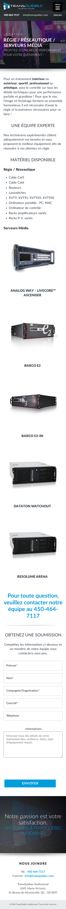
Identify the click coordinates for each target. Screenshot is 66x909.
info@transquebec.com (35, 15)
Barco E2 (32, 365)
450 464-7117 (11, 15)
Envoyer (30, 783)
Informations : (34, 729)
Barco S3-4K (32, 436)
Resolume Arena (32, 576)
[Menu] (57, 7)
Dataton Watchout (32, 506)
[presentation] (30, 767)
